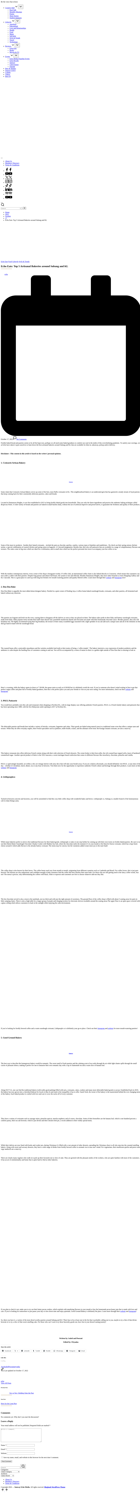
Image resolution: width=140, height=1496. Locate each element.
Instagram (118, 578)
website (108, 578)
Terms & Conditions (12, 1486)
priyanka (17, 1367)
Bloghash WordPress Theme (54, 1490)
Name (3, 1448)
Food (10, 262)
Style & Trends (24, 262)
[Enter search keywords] (10, 208)
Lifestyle (15, 262)
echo (2, 1381)
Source (71, 482)
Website (3, 1456)
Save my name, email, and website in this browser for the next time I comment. (31, 1460)
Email (3, 1452)
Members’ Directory (12, 1484)
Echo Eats (4, 262)
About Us (8, 1482)
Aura (2, 1367)
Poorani (11, 1367)
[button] (21, 208)
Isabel (6, 1367)
